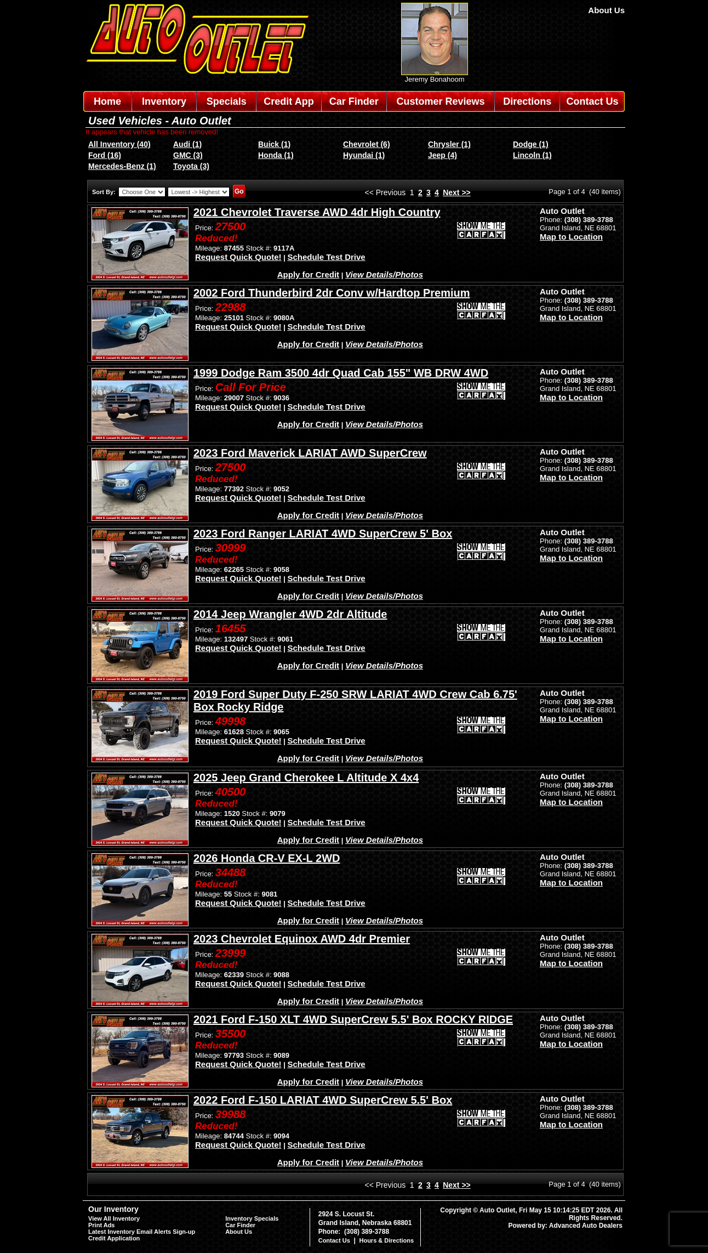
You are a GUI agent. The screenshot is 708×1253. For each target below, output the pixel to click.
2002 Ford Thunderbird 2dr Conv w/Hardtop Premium (331, 293)
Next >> (457, 192)
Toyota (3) (191, 166)
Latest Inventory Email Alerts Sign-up (141, 1231)
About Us (606, 10)
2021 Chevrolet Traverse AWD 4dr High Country (317, 212)
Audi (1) (187, 144)
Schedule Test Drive (326, 257)
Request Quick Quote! (238, 257)
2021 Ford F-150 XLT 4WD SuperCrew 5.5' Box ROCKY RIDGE (353, 1019)
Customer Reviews (440, 101)
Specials (227, 101)
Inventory (164, 101)
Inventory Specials (251, 1218)
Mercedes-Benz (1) (122, 166)
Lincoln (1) (532, 155)
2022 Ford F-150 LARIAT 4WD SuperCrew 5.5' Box (322, 1100)
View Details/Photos (384, 274)
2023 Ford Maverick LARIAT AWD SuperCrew (310, 453)
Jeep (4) (442, 155)
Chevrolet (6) (366, 144)
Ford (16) (104, 155)
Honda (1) (276, 155)
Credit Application (114, 1238)
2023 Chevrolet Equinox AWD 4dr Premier (301, 939)
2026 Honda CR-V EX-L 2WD (266, 858)
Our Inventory (113, 1209)
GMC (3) (188, 155)
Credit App (288, 101)
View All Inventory (114, 1218)
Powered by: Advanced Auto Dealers (566, 1225)
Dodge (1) (531, 144)
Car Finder (354, 101)
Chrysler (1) (449, 144)
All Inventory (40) (119, 144)
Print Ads (101, 1225)
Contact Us (593, 101)
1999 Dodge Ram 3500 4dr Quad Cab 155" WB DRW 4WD (340, 373)
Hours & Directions (386, 1240)
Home (107, 101)
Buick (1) (274, 144)
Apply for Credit (308, 274)
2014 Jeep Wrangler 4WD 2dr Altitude (290, 614)
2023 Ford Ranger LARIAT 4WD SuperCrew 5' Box (322, 534)
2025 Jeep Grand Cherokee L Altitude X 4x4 (306, 778)
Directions (527, 101)
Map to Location (571, 236)
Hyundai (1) (364, 155)
